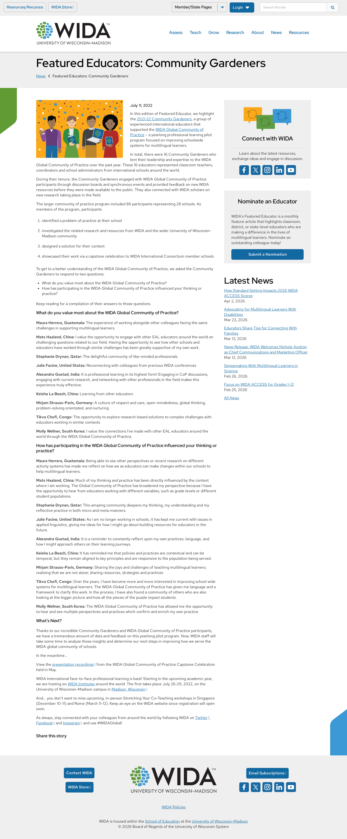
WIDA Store (61, 7)
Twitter (201, 717)
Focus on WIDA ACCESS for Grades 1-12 (259, 384)
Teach (195, 32)
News (276, 32)
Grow (213, 32)
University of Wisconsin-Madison (220, 821)
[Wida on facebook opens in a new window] (244, 169)
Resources (299, 32)
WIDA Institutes (81, 683)
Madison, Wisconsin (128, 689)
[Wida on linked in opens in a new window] (279, 169)
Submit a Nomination (267, 254)
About (257, 32)
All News (231, 397)
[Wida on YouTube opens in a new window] (291, 169)
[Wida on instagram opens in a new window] (267, 169)
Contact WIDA (79, 772)
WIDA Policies (174, 807)
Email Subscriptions (266, 773)
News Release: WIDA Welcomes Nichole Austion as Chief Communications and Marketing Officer (266, 349)
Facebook (44, 723)
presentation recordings (72, 664)
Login (238, 7)
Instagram (71, 723)
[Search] (293, 7)
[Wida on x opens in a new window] (255, 169)
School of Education (162, 821)
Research (235, 32)
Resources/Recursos (25, 7)
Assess (175, 32)
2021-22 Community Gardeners (164, 118)
